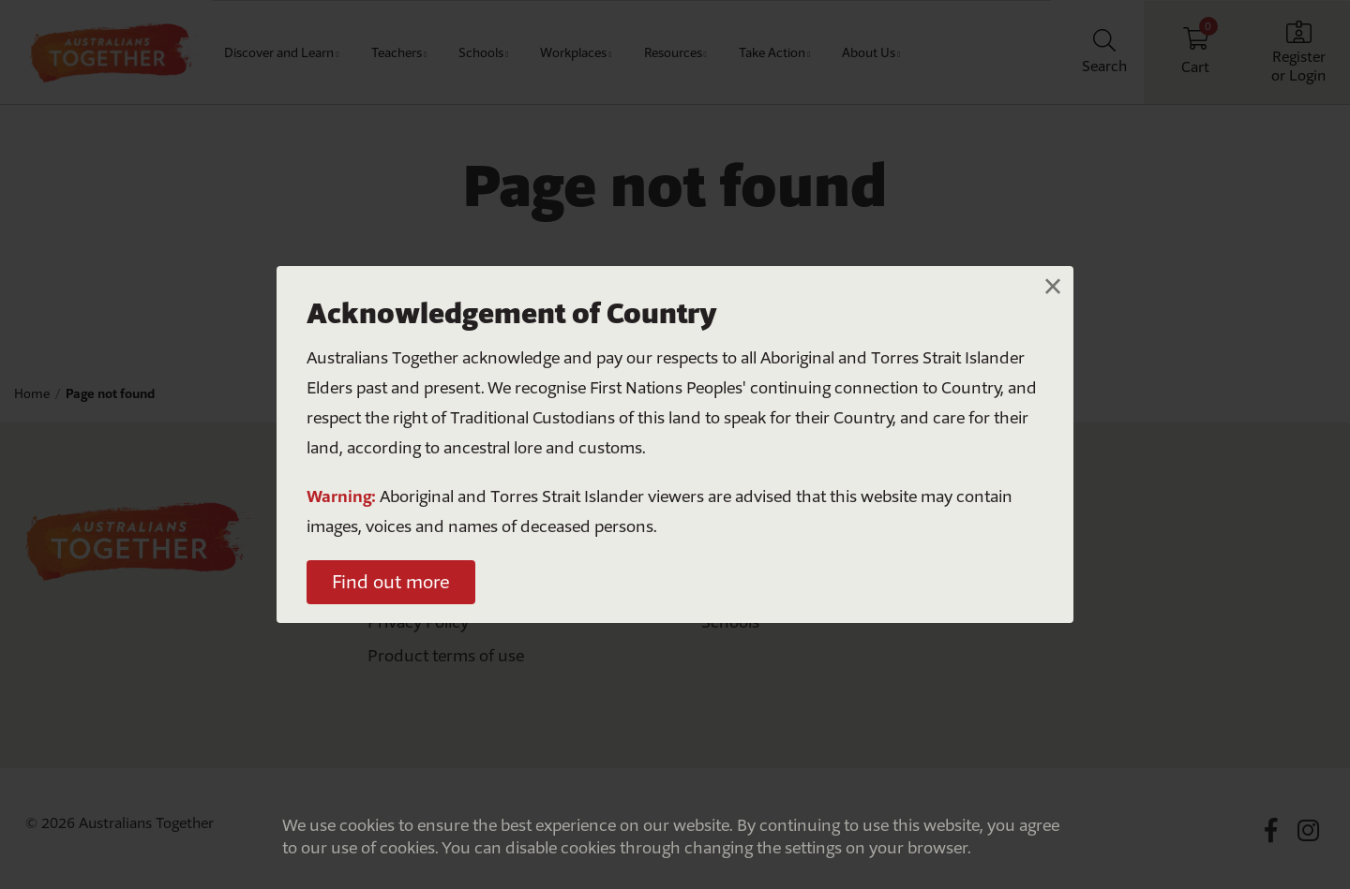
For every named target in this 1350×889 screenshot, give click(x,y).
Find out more (391, 582)
